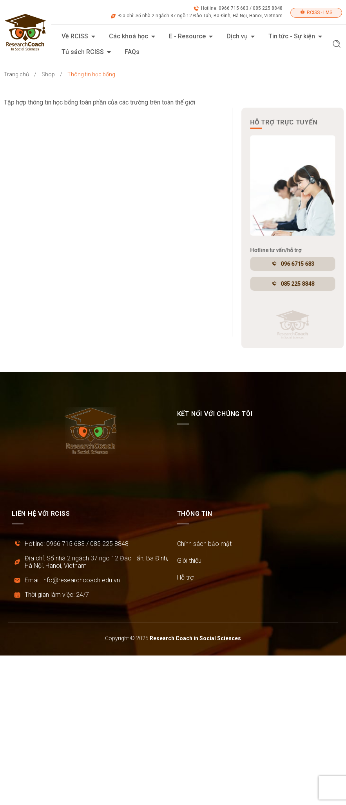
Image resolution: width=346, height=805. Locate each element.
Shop (48, 74)
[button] (336, 45)
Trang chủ (16, 74)
